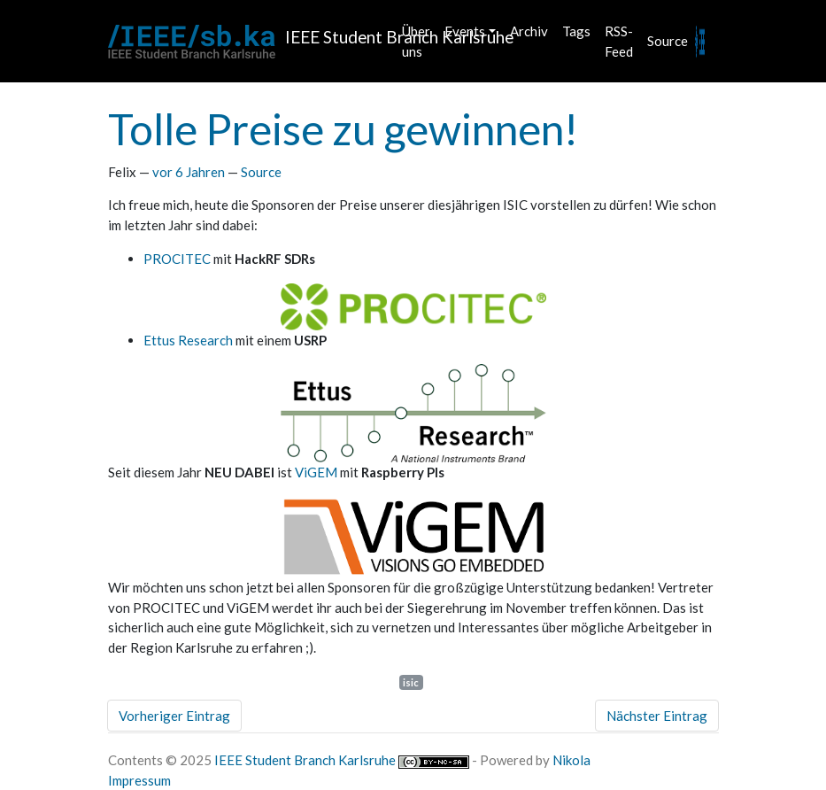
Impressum (139, 780)
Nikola (571, 760)
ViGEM (316, 472)
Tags (576, 31)
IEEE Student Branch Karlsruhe (305, 760)
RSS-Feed (619, 41)
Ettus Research (188, 340)
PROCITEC (177, 259)
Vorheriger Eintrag (174, 716)
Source (667, 41)
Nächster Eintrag (656, 716)
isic (411, 682)
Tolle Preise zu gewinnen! (343, 129)
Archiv (529, 31)
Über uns (416, 41)
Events (464, 31)
